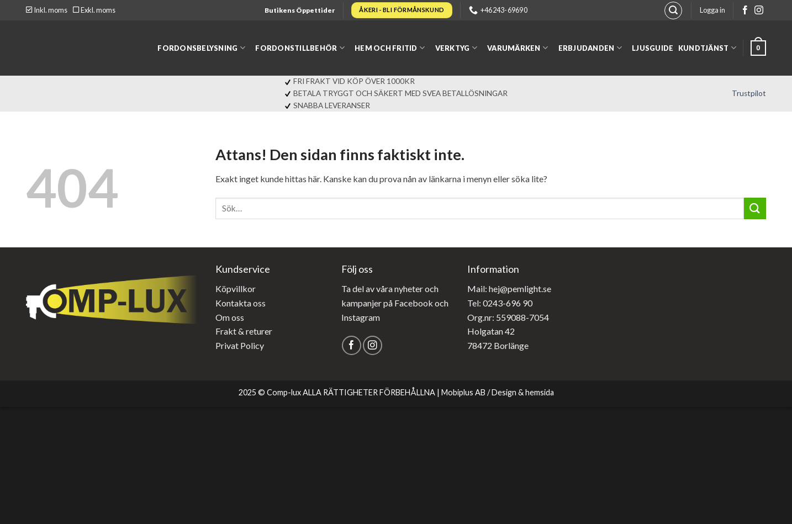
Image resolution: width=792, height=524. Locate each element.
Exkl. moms (94, 10)
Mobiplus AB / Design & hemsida (497, 392)
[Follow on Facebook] (745, 10)
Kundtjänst (707, 48)
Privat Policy (239, 345)
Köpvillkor (235, 288)
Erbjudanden (590, 48)
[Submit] (755, 208)
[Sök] (673, 10)
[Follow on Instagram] (758, 10)
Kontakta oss (240, 303)
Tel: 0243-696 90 (499, 303)
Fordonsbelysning (201, 48)
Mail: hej (483, 288)
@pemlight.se (525, 288)
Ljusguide (652, 48)
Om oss (229, 317)
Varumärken (517, 48)
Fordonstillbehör (300, 48)
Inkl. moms (46, 10)
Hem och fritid (390, 48)
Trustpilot (749, 93)
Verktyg (456, 48)
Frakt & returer (243, 331)
